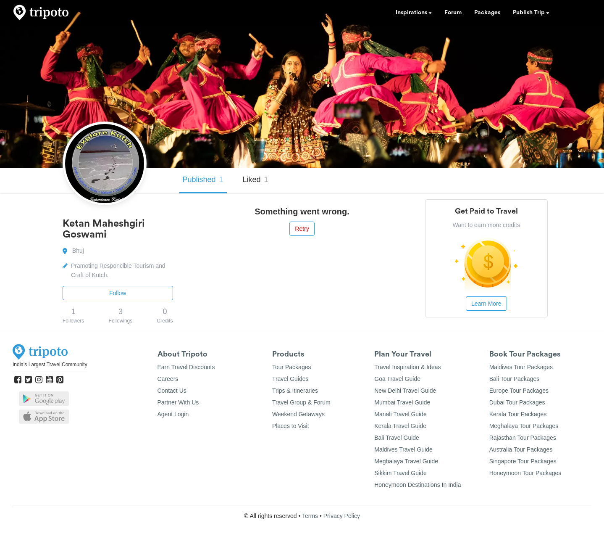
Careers (168, 378)
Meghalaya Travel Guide (406, 461)
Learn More (486, 303)
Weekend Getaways (298, 414)
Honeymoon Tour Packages (525, 473)
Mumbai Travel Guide (402, 402)
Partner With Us (178, 402)
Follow (117, 293)
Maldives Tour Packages (521, 367)
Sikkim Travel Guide (400, 473)
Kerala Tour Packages (518, 414)
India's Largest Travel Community (50, 364)
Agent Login (173, 414)
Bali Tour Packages (514, 378)
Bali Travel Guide (396, 437)
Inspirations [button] (414, 13)
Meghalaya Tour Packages (524, 426)
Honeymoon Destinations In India (417, 484)
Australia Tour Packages (521, 449)
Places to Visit (290, 426)
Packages (487, 13)
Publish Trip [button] (531, 13)
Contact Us (172, 390)
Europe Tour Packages (519, 390)
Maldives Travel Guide (403, 449)
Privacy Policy (341, 516)
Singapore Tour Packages (523, 461)
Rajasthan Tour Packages (522, 437)
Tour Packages (291, 367)
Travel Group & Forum (301, 402)
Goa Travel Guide (397, 378)
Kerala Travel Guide (400, 426)
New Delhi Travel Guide (405, 390)
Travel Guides (290, 378)
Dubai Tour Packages (517, 402)
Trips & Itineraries (295, 390)
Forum (453, 13)
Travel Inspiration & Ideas (407, 367)
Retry (302, 228)
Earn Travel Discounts (186, 367)
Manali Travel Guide (400, 414)
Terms (310, 516)
